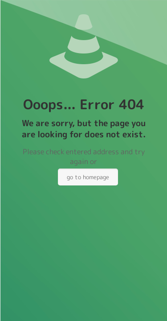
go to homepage (88, 177)
